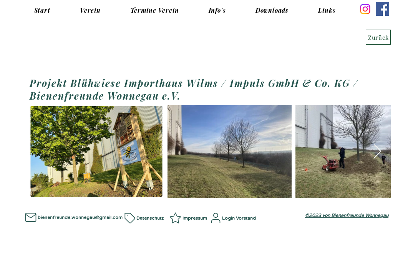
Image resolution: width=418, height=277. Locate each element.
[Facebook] (382, 9)
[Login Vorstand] (234, 218)
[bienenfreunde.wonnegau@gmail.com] (73, 217)
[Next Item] (377, 151)
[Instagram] (365, 9)
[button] (90, 10)
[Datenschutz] (145, 218)
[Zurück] (378, 37)
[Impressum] (188, 218)
